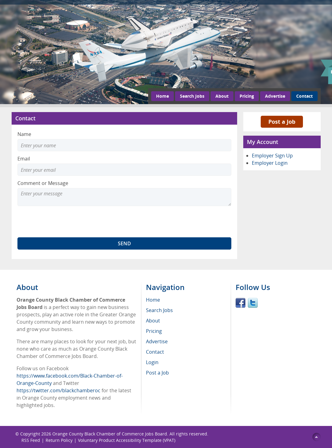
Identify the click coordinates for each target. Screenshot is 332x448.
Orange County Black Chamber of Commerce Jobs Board (109, 434)
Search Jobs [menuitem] (159, 310)
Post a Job (281, 121)
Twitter (253, 303)
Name (24, 134)
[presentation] (63, 222)
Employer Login (270, 163)
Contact (304, 96)
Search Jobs (192, 96)
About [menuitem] (153, 320)
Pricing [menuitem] (154, 331)
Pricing (247, 96)
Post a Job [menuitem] (157, 372)
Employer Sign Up (272, 155)
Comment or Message (42, 183)
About (222, 96)
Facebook (240, 303)
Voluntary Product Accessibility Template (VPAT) (126, 440)
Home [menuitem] (153, 299)
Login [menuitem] (152, 362)
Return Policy (59, 440)
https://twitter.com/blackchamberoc (58, 390)
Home (162, 96)
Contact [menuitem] (155, 351)
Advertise (275, 96)
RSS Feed (30, 440)
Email (23, 158)
